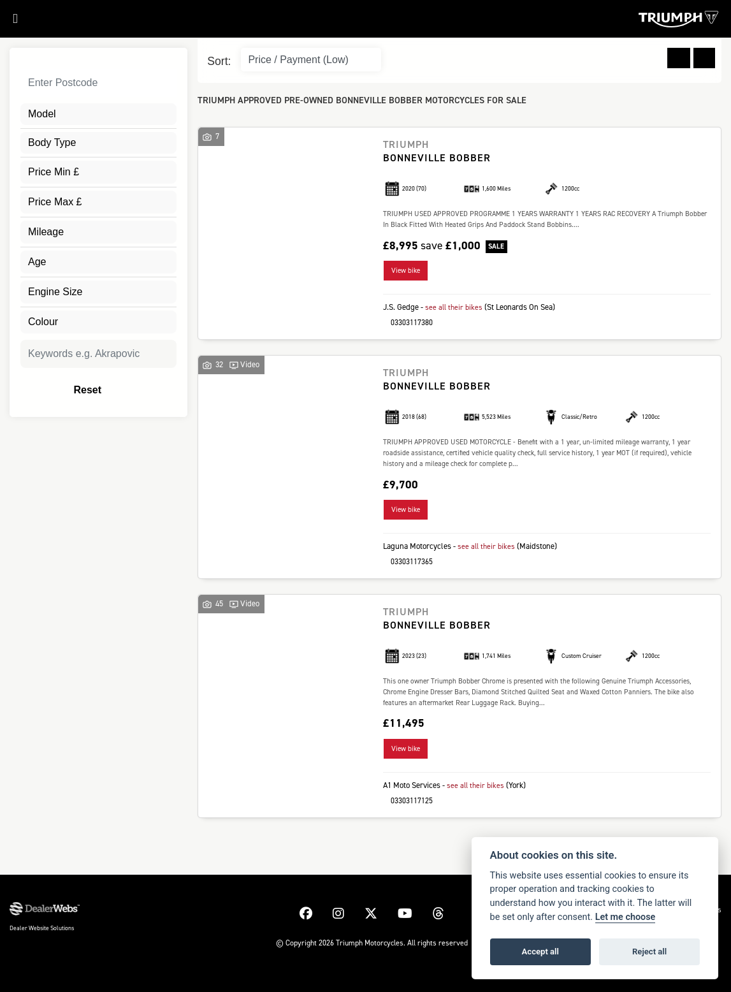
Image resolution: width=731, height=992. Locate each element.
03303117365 (408, 560)
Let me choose (625, 917)
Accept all (540, 951)
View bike (405, 270)
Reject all (649, 951)
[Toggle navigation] (9, 22)
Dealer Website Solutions (42, 925)
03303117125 (408, 798)
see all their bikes (455, 307)
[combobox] (98, 114)
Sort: (219, 61)
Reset (122, 390)
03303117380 (408, 321)
